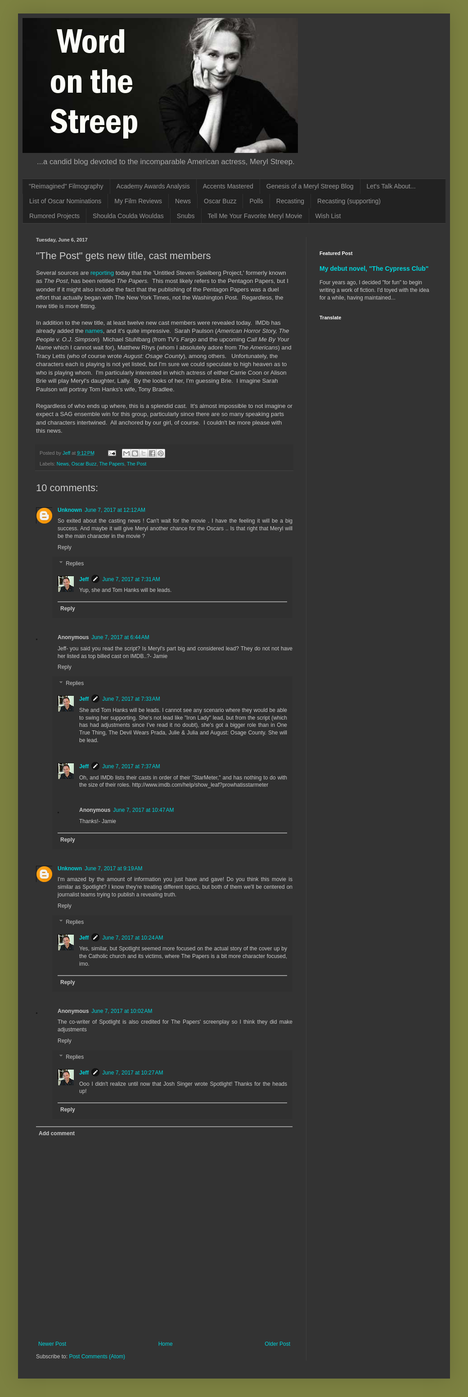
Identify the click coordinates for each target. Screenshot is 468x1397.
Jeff (84, 579)
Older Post (277, 1344)
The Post (136, 463)
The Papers (111, 463)
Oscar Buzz (220, 201)
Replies (75, 563)
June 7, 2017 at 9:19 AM (113, 868)
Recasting (290, 201)
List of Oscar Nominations (65, 201)
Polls (256, 201)
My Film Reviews (138, 201)
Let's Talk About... (391, 186)
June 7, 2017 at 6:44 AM (120, 637)
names (94, 330)
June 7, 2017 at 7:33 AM (131, 699)
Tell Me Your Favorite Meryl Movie (255, 215)
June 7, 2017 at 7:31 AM (131, 579)
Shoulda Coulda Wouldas (128, 215)
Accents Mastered (228, 186)
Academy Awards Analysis (153, 186)
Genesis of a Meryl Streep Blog (310, 186)
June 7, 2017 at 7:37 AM (131, 766)
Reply (65, 547)
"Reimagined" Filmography (66, 186)
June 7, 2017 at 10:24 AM (132, 938)
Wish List (328, 215)
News (183, 201)
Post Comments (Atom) (97, 1356)
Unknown (70, 510)
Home (165, 1344)
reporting (102, 272)
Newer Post (52, 1344)
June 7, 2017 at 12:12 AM (115, 510)
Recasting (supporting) (349, 201)
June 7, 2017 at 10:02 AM (121, 1011)
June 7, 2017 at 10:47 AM (143, 810)
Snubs (186, 215)
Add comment (57, 1133)
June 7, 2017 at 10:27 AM (132, 1073)
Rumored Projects (54, 215)
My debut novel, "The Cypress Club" (374, 268)
